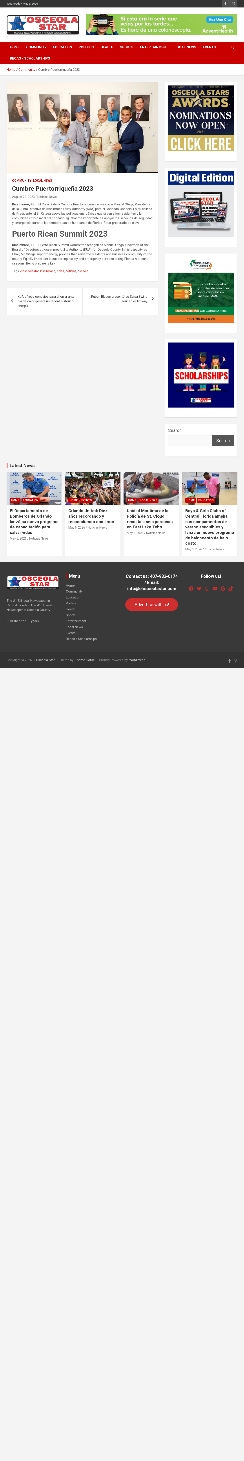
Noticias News (47, 197)
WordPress (137, 660)
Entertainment (154, 47)
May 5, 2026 (135, 533)
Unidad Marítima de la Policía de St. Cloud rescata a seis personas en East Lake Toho (150, 518)
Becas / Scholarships (30, 58)
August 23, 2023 (23, 197)
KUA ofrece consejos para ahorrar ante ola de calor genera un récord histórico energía (46, 301)
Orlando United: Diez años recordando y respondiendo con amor (91, 516)
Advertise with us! (152, 604)
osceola (83, 271)
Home (15, 47)
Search (175, 430)
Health (106, 47)
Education (62, 47)
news (60, 271)
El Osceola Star (44, 660)
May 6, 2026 (18, 538)
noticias (71, 271)
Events (209, 47)
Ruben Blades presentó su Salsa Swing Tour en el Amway (119, 299)
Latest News (22, 465)
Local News (185, 47)
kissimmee (47, 271)
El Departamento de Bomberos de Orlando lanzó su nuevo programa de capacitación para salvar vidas (34, 521)
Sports (126, 47)
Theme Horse (85, 660)
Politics (86, 47)
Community (36, 47)
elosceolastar (29, 271)
